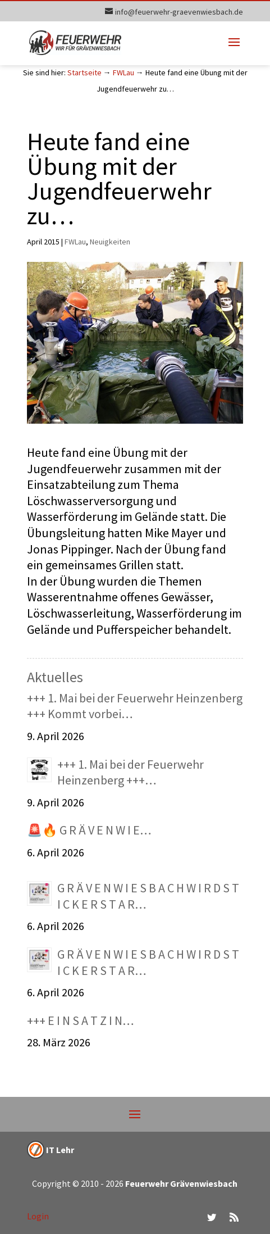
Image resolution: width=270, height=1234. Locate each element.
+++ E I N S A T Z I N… (80, 1020)
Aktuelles (55, 677)
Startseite (84, 72)
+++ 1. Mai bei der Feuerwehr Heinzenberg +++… (130, 772)
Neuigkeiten (110, 242)
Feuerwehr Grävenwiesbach (180, 1183)
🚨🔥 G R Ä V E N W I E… (89, 830)
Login (38, 1216)
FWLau (123, 72)
